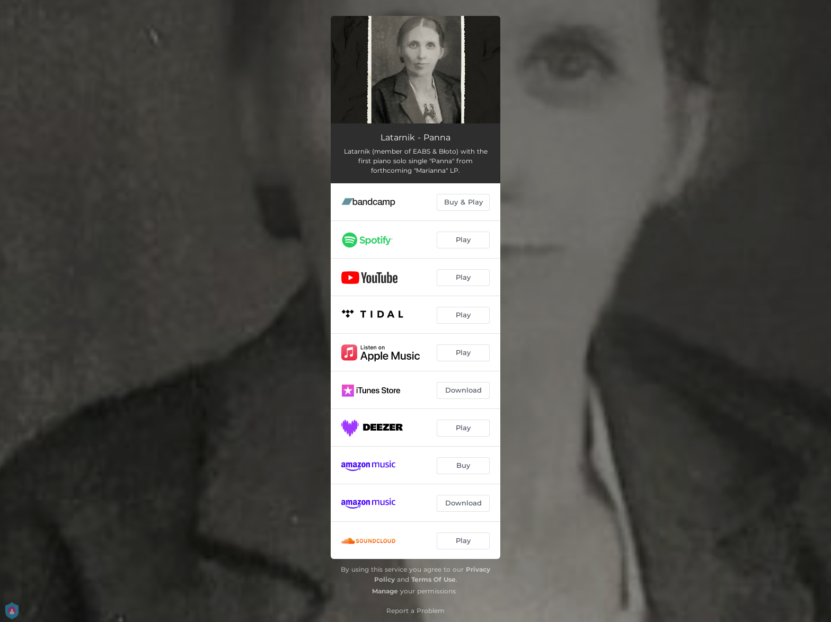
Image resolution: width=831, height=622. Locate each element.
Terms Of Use (433, 579)
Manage (385, 591)
